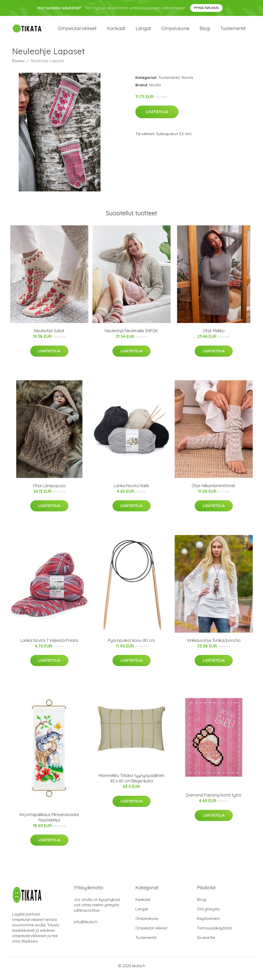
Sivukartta (206, 941)
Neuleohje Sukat (49, 335)
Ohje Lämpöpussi (49, 490)
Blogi (205, 31)
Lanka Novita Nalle (131, 490)
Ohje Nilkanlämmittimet (214, 490)
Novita (187, 81)
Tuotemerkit (233, 31)
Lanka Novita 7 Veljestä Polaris (49, 644)
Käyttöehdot (208, 922)
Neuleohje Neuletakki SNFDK (131, 335)
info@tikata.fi (85, 926)
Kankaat (116, 31)
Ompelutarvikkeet (77, 31)
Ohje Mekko (214, 335)
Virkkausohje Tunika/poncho (214, 644)
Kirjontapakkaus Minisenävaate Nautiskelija (49, 821)
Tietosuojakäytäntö (214, 932)
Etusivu (18, 65)
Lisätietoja (157, 116)
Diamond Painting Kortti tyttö (213, 799)
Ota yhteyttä (208, 913)
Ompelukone (175, 31)
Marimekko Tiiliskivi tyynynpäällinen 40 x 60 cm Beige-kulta (131, 783)
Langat (143, 31)
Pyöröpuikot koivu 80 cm (131, 644)
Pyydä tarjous (206, 8)
